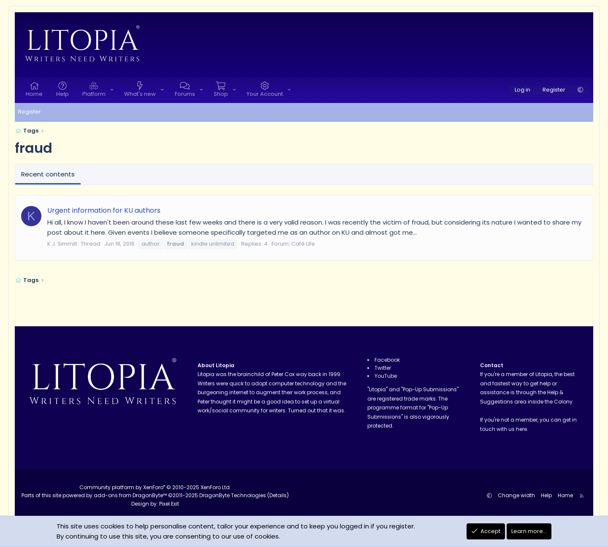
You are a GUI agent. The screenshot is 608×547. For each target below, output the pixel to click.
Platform (94, 94)
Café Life (303, 244)
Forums (185, 94)
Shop (221, 94)
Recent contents (48, 174)
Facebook (387, 359)
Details (278, 495)
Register (29, 112)
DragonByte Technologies (232, 495)
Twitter (383, 367)
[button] (111, 90)
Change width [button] (516, 495)
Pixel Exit (169, 503)
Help (62, 94)
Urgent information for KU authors (103, 210)
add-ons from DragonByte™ (130, 495)
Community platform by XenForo (155, 487)
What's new (140, 94)
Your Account (265, 94)
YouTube (386, 375)
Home (34, 94)
